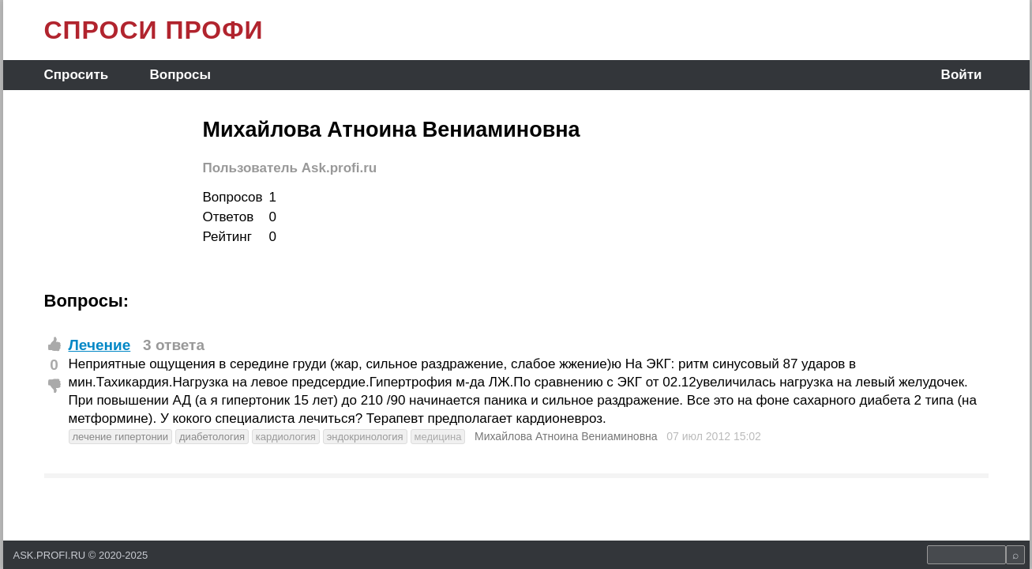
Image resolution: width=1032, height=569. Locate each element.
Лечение (100, 345)
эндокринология (365, 437)
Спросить (76, 74)
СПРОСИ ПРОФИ (154, 30)
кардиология (286, 437)
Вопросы (180, 74)
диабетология (212, 437)
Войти (961, 74)
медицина (438, 437)
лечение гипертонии (121, 437)
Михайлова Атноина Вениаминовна (566, 436)
